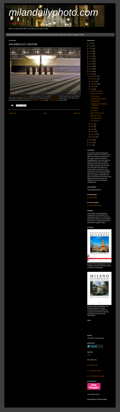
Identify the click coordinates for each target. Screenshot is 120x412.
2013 (91, 140)
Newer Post (12, 113)
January (93, 137)
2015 (91, 71)
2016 (91, 69)
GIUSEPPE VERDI (38, 100)
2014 (91, 74)
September (94, 84)
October (93, 81)
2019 (91, 61)
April (92, 129)
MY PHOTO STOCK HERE (97, 376)
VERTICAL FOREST (97, 91)
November (94, 79)
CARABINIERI (95, 108)
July (92, 89)
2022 (91, 53)
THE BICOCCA (95, 121)
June (92, 124)
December (94, 76)
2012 (91, 142)
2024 (91, 48)
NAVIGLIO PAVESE (96, 93)
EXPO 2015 (94, 110)
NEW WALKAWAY (96, 116)
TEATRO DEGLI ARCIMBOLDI (18, 96)
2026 (91, 43)
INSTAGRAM (93, 197)
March (93, 131)
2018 (91, 64)
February (93, 134)
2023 (91, 51)
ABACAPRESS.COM (95, 205)
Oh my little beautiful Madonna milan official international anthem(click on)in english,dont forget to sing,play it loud (45, 35)
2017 (91, 66)
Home (45, 113)
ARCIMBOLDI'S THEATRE (98, 99)
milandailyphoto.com (53, 12)
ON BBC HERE (93, 365)
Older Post (77, 113)
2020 (91, 59)
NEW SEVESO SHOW (97, 113)
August (93, 86)
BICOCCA (54, 96)
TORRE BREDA (95, 101)
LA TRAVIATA (52, 100)
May (92, 126)
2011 (91, 145)
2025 (91, 46)
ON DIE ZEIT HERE (95, 371)
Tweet (89, 355)
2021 (91, 56)
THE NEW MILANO (96, 118)
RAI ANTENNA (95, 96)
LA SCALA (55, 98)
